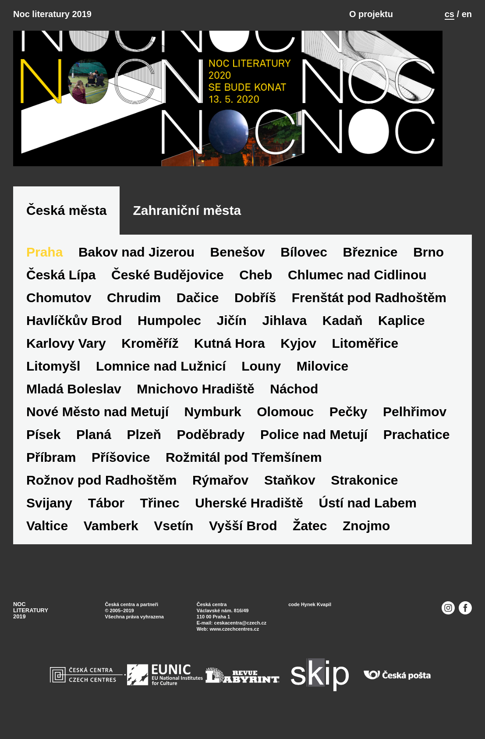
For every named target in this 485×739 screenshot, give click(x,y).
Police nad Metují (314, 444)
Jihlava (284, 330)
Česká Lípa (61, 284)
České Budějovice (167, 284)
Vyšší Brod (243, 535)
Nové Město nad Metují (97, 421)
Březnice (370, 261)
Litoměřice (365, 353)
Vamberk (111, 535)
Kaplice (401, 330)
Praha (44, 261)
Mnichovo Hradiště (195, 398)
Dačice (198, 307)
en (467, 14)
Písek (43, 444)
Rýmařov (220, 489)
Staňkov (289, 489)
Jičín (232, 330)
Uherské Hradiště (249, 512)
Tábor (106, 512)
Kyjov (298, 353)
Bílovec (303, 261)
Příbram (51, 467)
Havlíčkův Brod (74, 330)
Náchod (294, 398)
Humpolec (169, 330)
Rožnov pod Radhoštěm (101, 489)
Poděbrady (211, 444)
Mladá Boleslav (73, 398)
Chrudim (134, 307)
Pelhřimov (414, 421)
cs (449, 14)
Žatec (310, 535)
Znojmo (366, 535)
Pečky (348, 421)
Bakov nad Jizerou (136, 261)
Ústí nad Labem (367, 512)
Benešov (237, 261)
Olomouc (285, 421)
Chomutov (58, 307)
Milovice (322, 375)
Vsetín (173, 535)
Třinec (160, 512)
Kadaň (342, 330)
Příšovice (121, 467)
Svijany (49, 512)
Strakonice (364, 489)
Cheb (255, 284)
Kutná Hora (229, 353)
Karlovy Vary (66, 353)
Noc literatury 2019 (52, 14)
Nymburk (212, 421)
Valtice (47, 535)
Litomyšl (53, 375)
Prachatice (416, 444)
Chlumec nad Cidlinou (357, 284)
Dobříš (255, 307)
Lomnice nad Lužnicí (161, 375)
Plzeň (144, 444)
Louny (261, 375)
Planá (93, 444)
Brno (428, 261)
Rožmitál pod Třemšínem (244, 467)
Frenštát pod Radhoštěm (369, 307)
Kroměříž (149, 353)
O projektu (371, 14)
